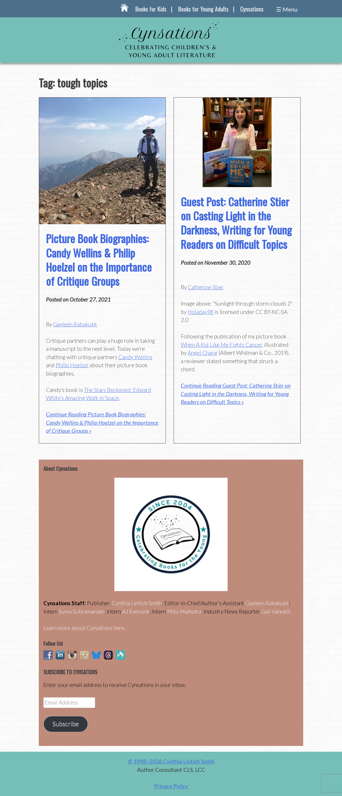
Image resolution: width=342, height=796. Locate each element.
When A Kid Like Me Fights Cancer (221, 344)
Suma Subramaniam (82, 611)
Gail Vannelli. (276, 611)
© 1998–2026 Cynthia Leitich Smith (171, 761)
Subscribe (65, 724)
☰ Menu (286, 9)
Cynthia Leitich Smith (137, 603)
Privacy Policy (171, 786)
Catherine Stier (206, 287)
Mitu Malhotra (184, 611)
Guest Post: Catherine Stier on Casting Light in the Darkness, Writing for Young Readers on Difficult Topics (236, 222)
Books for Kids (150, 9)
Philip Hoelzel (72, 365)
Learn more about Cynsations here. (84, 627)
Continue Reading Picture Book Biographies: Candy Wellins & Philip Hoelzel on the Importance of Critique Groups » (102, 422)
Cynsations (252, 9)
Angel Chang (202, 352)
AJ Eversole (136, 611)
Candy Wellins (135, 357)
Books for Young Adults (203, 9)
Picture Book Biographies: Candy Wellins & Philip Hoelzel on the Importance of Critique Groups (99, 259)
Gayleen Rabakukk (75, 324)
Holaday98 (201, 312)
